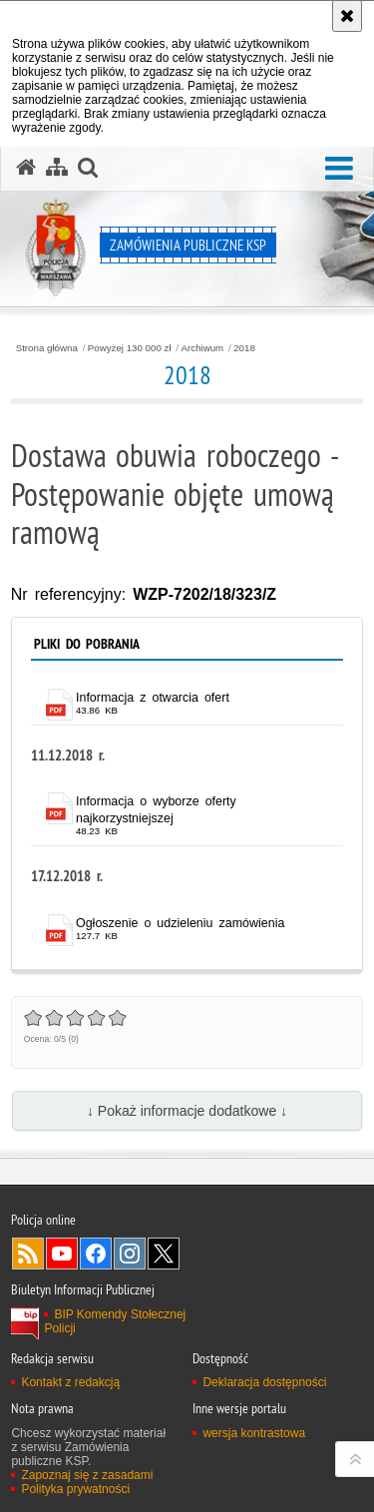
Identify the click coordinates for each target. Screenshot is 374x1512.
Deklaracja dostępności (264, 1382)
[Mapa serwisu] (57, 168)
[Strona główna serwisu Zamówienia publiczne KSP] (26, 168)
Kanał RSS (28, 1253)
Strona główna (47, 348)
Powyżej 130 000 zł (130, 348)
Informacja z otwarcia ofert (152, 698)
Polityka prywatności (75, 1489)
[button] (339, 169)
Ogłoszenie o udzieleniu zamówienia (180, 923)
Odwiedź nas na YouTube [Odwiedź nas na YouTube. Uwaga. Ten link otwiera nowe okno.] (62, 1253)
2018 (244, 348)
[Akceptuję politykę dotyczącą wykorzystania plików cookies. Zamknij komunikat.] (347, 16)
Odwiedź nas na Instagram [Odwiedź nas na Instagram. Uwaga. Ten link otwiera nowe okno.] (130, 1253)
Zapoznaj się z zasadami (87, 1475)
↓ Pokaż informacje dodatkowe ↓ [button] (187, 1111)
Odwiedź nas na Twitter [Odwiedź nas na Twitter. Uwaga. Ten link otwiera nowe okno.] (164, 1253)
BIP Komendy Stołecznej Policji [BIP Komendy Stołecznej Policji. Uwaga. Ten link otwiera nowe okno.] (115, 1321)
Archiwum (203, 348)
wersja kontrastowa (253, 1433)
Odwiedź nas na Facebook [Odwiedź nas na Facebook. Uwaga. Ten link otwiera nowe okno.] (96, 1253)
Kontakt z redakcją (70, 1382)
